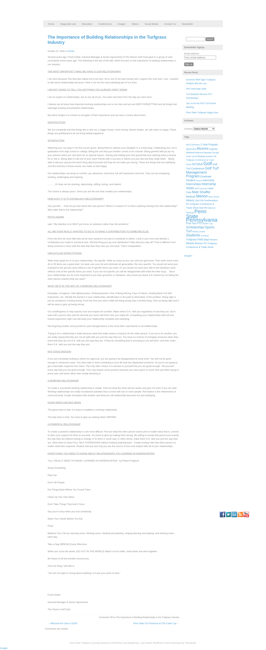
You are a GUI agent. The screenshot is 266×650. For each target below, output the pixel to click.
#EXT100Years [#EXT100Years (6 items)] (193, 144)
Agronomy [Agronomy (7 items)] (191, 149)
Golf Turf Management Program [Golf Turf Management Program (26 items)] (202, 172)
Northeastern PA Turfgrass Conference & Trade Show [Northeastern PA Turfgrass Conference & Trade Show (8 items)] (202, 204)
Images (121, 24)
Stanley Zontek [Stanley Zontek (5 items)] (198, 231)
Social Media (151, 24)
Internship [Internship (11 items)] (208, 180)
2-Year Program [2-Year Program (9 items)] (209, 144)
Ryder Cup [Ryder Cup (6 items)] (208, 223)
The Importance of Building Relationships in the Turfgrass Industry (107, 40)
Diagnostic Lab (68, 24)
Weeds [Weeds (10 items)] (190, 243)
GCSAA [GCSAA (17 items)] (197, 164)
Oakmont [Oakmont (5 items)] (211, 208)
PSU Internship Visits (196, 89)
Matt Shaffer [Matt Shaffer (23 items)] (201, 192)
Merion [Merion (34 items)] (202, 196)
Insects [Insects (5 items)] (199, 180)
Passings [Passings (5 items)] (190, 212)
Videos (135, 24)
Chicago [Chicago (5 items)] (215, 153)
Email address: (192, 53)
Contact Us (170, 24)
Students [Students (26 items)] (193, 235)
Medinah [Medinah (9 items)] (191, 196)
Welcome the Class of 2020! (62, 623)
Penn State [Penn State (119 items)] (196, 214)
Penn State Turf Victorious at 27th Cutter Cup (156, 623)
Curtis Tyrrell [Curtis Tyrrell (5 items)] (191, 156)
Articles (70, 51)
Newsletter (187, 24)
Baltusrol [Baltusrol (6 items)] (199, 152)
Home (51, 24)
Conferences (105, 24)
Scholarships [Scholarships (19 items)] (195, 227)
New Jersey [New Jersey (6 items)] (213, 196)
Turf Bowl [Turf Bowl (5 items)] (205, 236)
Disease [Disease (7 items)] (201, 156)
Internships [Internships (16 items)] (193, 184)
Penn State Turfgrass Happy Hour (202, 112)
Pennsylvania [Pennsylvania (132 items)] (201, 220)
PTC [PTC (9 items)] (199, 223)
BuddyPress (133, 643)
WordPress (117, 643)
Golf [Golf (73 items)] (207, 163)
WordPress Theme (162, 643)
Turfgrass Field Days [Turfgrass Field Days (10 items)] (198, 239)
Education (87, 24)
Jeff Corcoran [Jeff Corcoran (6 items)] (200, 188)
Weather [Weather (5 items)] (213, 240)
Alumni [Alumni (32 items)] (202, 148)
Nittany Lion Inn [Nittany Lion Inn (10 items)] (195, 200)
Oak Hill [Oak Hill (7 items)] (203, 208)
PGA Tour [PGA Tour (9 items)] (191, 223)
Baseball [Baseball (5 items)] (207, 153)
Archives (188, 129)
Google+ (188, 256)
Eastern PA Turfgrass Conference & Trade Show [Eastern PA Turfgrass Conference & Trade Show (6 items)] (201, 160)
